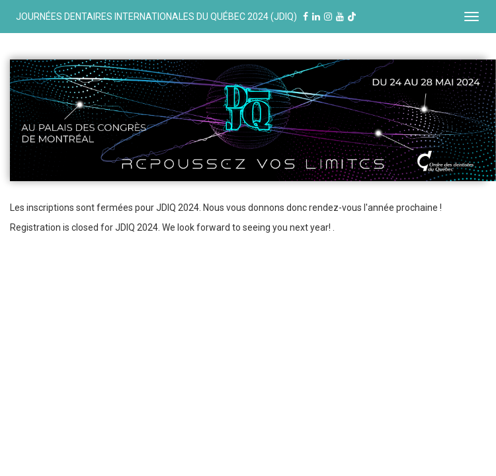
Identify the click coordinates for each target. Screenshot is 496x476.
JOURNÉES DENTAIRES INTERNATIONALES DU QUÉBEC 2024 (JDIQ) (183, 16)
